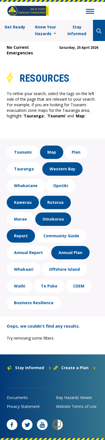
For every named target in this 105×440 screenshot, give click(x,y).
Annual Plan (70, 252)
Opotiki (60, 185)
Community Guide (61, 235)
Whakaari (23, 269)
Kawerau (23, 202)
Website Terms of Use (76, 406)
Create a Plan (74, 367)
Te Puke (49, 286)
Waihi (19, 286)
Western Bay (62, 168)
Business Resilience (33, 302)
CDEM (78, 286)
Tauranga (24, 168)
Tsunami (23, 152)
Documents (17, 397)
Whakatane (26, 185)
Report (21, 235)
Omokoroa (53, 219)
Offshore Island (64, 269)
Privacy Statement (23, 406)
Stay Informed (76, 30)
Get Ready (14, 27)
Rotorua (55, 202)
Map (51, 152)
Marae (20, 219)
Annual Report (28, 252)
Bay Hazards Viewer (74, 397)
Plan (76, 152)
